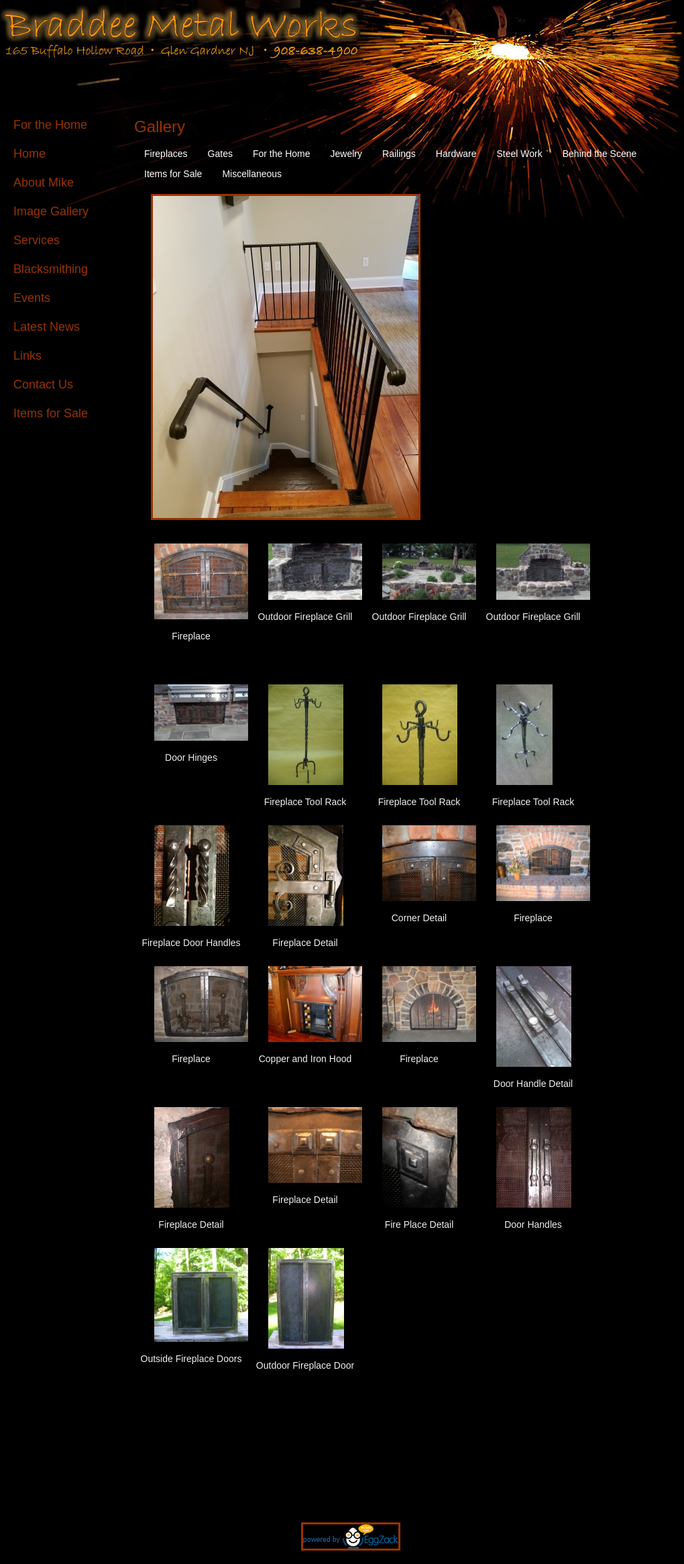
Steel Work (520, 153)
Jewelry (346, 153)
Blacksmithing (50, 269)
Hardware (456, 153)
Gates (220, 153)
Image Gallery (51, 211)
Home (29, 153)
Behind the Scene (600, 153)
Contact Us (43, 384)
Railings (399, 153)
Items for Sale (50, 413)
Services (36, 240)
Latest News (46, 326)
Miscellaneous (252, 173)
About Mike (43, 182)
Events (31, 298)
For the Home (50, 125)
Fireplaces (166, 153)
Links (27, 355)
